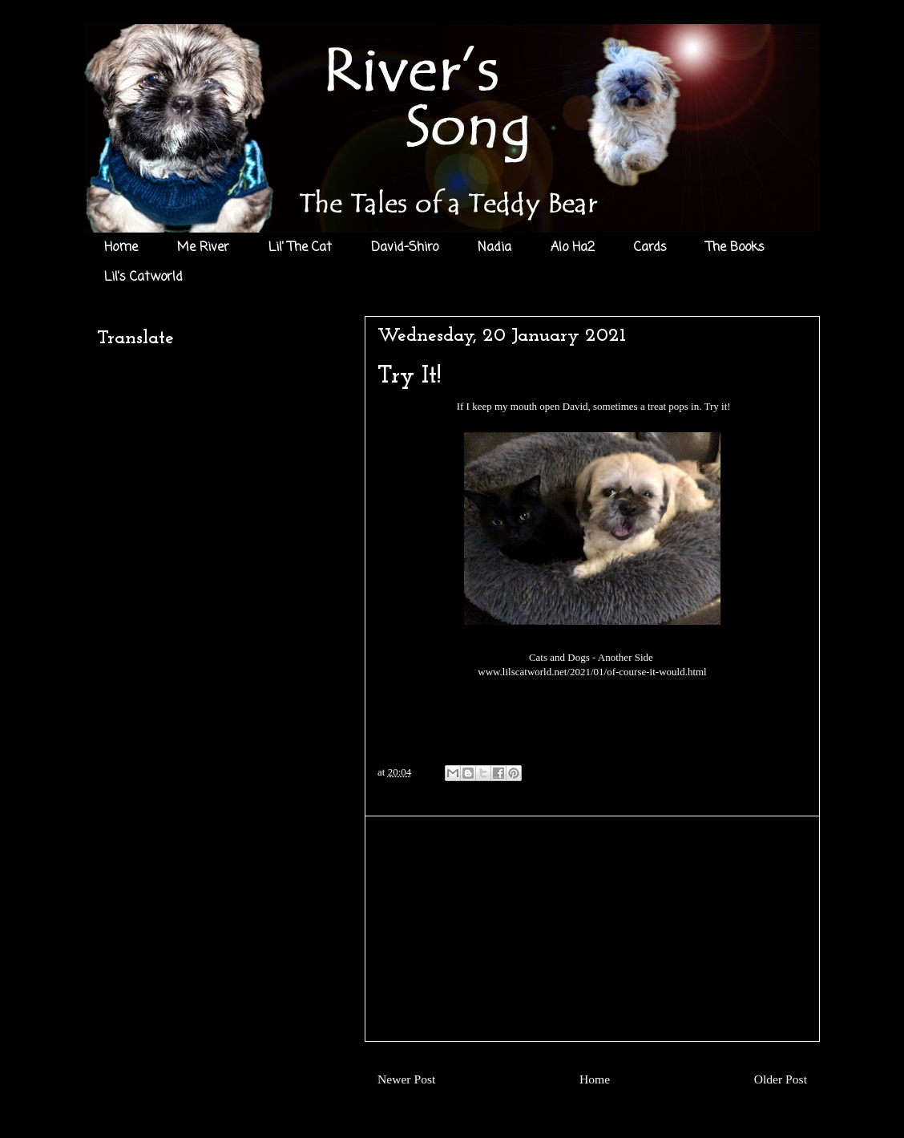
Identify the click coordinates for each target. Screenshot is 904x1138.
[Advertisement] (592, 928)
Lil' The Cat (300, 247)
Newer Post (406, 1079)
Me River (203, 247)
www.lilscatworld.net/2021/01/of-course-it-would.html (592, 672)
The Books (735, 247)
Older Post (780, 1079)
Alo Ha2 (573, 247)
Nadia (494, 247)
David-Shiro (404, 247)
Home (121, 247)
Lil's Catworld (143, 277)
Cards (650, 247)
